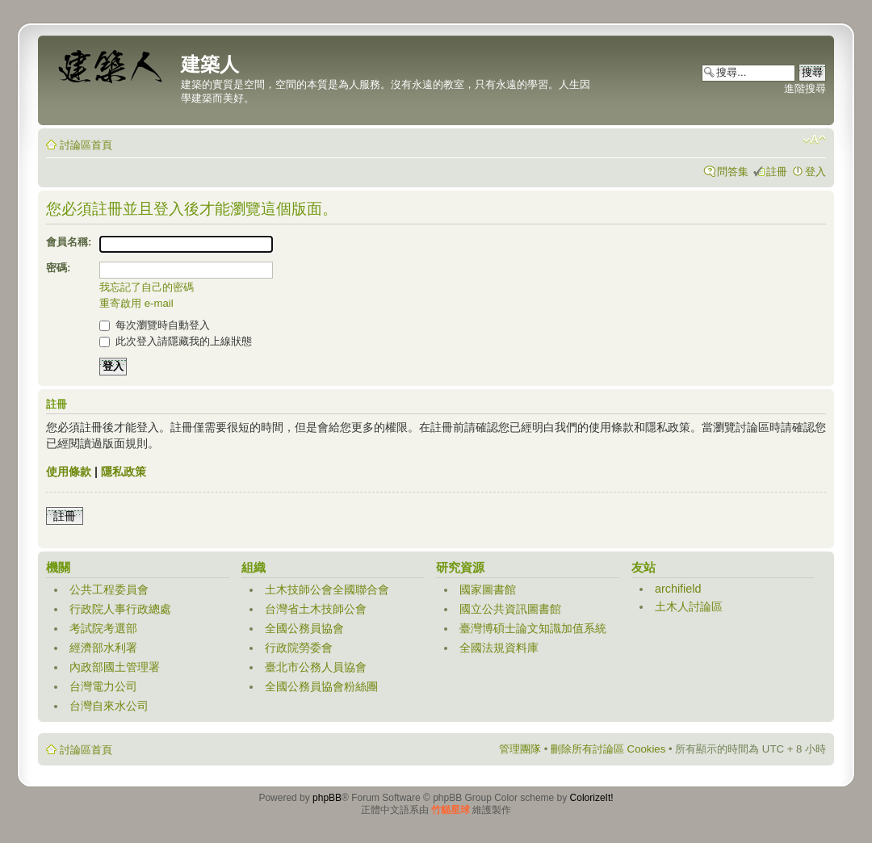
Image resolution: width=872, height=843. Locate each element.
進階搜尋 (805, 88)
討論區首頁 (86, 145)
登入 (815, 172)
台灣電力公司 (103, 686)
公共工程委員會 (109, 589)
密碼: (58, 268)
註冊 (776, 172)
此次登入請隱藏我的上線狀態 (175, 341)
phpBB (327, 797)
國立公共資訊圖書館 (510, 608)
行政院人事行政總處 (120, 608)
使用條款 (68, 471)
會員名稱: (68, 242)
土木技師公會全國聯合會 (327, 589)
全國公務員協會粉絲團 (321, 686)
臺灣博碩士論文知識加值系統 (532, 628)
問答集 (732, 172)
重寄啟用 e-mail (136, 303)
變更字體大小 (814, 139)
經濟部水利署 (103, 647)
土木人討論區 (689, 606)
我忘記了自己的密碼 (146, 287)
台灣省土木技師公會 (316, 608)
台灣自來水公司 (109, 705)
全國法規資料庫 (499, 647)
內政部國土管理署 (114, 667)
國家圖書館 (487, 589)
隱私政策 (123, 471)
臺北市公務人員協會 (316, 667)
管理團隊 (520, 749)
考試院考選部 (103, 628)
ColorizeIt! (592, 797)
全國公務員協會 (304, 628)
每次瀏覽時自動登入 (154, 325)
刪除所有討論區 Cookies (608, 749)
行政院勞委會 (299, 647)
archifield (678, 588)
